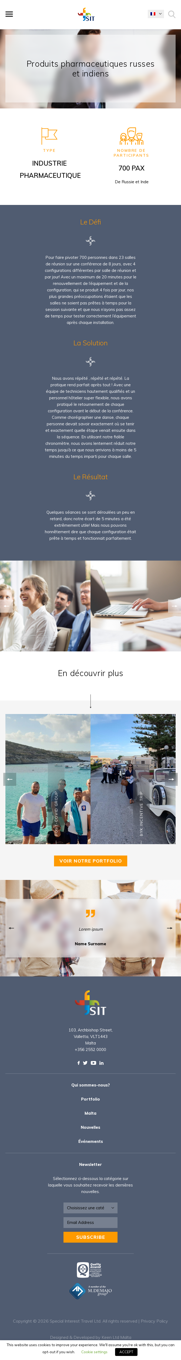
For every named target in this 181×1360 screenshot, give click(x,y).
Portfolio (90, 1099)
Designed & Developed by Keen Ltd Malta (90, 1337)
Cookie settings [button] (94, 1352)
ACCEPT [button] (126, 1352)
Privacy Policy (154, 1321)
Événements (90, 1141)
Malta (90, 1113)
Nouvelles (90, 1127)
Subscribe (90, 1237)
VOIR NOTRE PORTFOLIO (90, 861)
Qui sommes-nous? (90, 1085)
